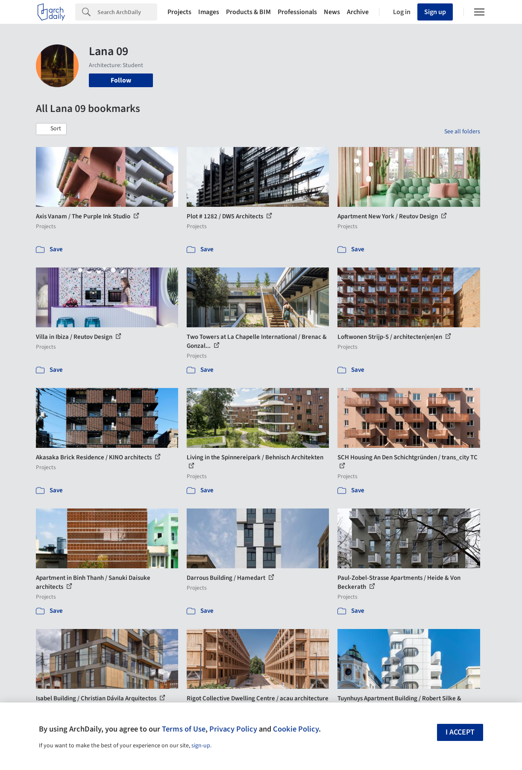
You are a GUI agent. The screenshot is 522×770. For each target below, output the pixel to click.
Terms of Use (183, 729)
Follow (121, 80)
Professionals (297, 12)
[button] (51, 129)
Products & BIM (248, 12)
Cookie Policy (296, 729)
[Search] (127, 12)
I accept (460, 732)
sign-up (200, 745)
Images (208, 12)
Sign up (435, 12)
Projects (179, 12)
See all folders (462, 132)
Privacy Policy (233, 729)
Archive (358, 12)
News (332, 12)
